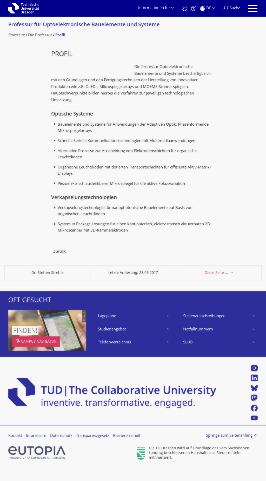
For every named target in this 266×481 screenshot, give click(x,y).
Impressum (36, 449)
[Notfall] (184, 8)
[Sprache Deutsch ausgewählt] (207, 8)
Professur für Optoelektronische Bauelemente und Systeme (84, 25)
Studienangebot (112, 343)
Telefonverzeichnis (114, 356)
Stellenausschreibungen (204, 329)
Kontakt (15, 449)
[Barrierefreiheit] (194, 8)
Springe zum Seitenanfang (229, 449)
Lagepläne (107, 329)
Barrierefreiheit (126, 449)
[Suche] (231, 8)
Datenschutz (61, 449)
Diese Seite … (216, 286)
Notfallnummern (198, 343)
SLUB (188, 356)
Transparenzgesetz (92, 449)
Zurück (59, 265)
